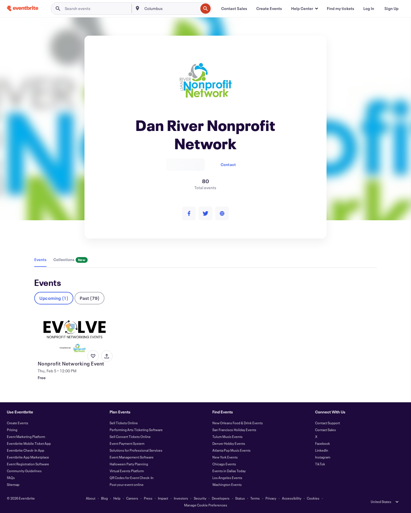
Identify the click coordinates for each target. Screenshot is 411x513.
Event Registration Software (28, 464)
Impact (163, 498)
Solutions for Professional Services (136, 450)
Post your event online (127, 484)
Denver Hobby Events (228, 443)
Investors (181, 498)
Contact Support (327, 423)
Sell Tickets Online (124, 423)
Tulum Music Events (227, 436)
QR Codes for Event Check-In (132, 477)
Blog (104, 498)
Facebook (322, 443)
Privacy (270, 498)
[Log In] (369, 8)
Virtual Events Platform (127, 470)
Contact (228, 164)
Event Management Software (132, 457)
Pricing (12, 429)
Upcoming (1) (53, 298)
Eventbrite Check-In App (25, 450)
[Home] (22, 8)
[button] (304, 8)
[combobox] (171, 8)
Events (40, 259)
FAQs (11, 477)
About (90, 498)
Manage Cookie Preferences (205, 505)
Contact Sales (325, 429)
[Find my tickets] (340, 8)
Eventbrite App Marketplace (28, 457)
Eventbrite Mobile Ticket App (29, 443)
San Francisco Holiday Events (234, 429)
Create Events (17, 423)
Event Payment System (127, 443)
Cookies (313, 498)
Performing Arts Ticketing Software (136, 429)
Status (240, 498)
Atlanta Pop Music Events (231, 450)
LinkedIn (321, 450)
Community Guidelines (24, 470)
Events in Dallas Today (229, 470)
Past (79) (89, 298)
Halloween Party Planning (129, 464)
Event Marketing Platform (26, 436)
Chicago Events (224, 464)
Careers (132, 498)
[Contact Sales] (234, 8)
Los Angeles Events (227, 477)
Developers (220, 498)
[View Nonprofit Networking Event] (74, 335)
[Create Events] (269, 8)
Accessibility (291, 498)
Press (148, 498)
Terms (255, 498)
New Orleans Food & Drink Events (237, 423)
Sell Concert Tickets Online (130, 436)
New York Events (225, 457)
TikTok (320, 464)
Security (200, 498)
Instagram (322, 457)
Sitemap (13, 484)
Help (116, 498)
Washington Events (227, 484)
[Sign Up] (391, 8)
